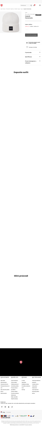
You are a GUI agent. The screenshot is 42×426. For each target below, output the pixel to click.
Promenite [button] (8, 412)
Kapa (22, 8)
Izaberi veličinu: (28, 24)
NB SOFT (23, 424)
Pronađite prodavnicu (26, 386)
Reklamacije (13, 395)
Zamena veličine (14, 391)
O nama (23, 380)
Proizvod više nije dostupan (31, 35)
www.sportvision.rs (15, 424)
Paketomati (34, 387)
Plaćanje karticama (4, 384)
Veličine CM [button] (36, 26)
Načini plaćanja (4, 382)
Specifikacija (32, 56)
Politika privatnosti (14, 384)
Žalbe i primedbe (14, 396)
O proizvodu (32, 52)
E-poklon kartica (35, 384)
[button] (26, 5)
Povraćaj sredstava (15, 393)
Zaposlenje (24, 382)
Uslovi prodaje (14, 382)
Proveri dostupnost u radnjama (32, 62)
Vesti (23, 387)
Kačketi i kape (17, 8)
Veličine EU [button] (27, 26)
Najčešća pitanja (14, 398)
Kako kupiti (3, 380)
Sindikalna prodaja (25, 384)
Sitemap (23, 389)
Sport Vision (3, 8)
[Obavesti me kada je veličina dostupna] (27, 29)
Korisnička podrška (14, 386)
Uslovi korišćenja (14, 380)
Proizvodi (8, 8)
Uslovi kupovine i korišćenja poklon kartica (35, 391)
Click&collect (34, 386)
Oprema (12, 8)
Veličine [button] (31, 26)
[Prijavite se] (34, 5)
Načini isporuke (4, 393)
